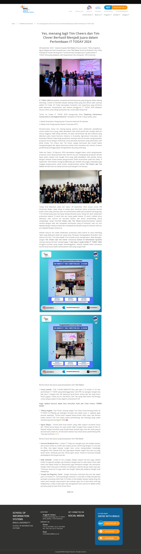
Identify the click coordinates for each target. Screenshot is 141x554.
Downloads (98, 11)
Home (70, 11)
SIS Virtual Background (122, 11)
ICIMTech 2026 (79, 11)
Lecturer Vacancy (108, 11)
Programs (107, 15)
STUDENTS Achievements (26, 24)
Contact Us (89, 11)
